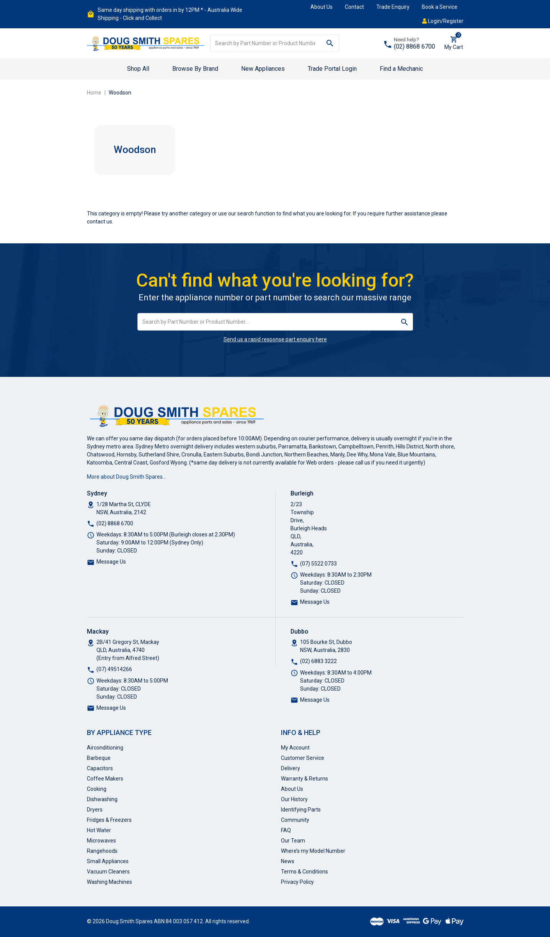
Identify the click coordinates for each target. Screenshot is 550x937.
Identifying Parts (301, 810)
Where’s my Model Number (313, 851)
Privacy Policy (297, 882)
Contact (354, 7)
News (287, 861)
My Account (295, 748)
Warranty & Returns (304, 779)
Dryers (95, 810)
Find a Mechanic (401, 68)
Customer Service (302, 758)
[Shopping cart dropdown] (453, 43)
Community (295, 820)
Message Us (111, 562)
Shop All (138, 68)
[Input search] (265, 43)
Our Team (293, 841)
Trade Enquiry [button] (393, 7)
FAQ (286, 830)
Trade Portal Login (332, 68)
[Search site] (330, 43)
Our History (294, 799)
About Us (321, 7)
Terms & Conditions (304, 872)
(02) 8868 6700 (414, 46)
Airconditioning (105, 748)
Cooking (96, 789)
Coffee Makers (105, 779)
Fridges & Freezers (109, 820)
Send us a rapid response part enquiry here (275, 339)
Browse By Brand (195, 68)
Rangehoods (102, 851)
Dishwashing (102, 799)
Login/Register (443, 21)
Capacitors (100, 768)
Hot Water (99, 830)
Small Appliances (108, 861)
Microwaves (101, 841)
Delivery (290, 768)
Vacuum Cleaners (108, 872)
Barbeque (99, 758)
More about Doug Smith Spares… (126, 477)
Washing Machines (109, 882)
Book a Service (439, 7)
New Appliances (263, 68)
